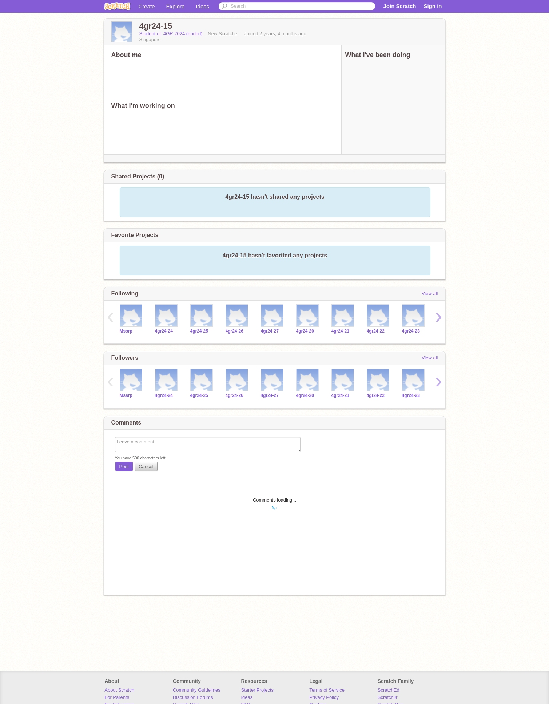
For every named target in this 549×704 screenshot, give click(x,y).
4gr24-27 (270, 331)
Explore (175, 6)
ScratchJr (388, 697)
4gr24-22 (376, 331)
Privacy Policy (324, 697)
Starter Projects (257, 690)
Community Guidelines (196, 690)
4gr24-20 (305, 331)
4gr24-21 (340, 331)
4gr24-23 (411, 331)
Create (147, 6)
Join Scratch (399, 6)
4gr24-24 (164, 331)
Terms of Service (327, 690)
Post (124, 466)
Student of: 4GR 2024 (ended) (171, 33)
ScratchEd (388, 690)
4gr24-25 (199, 331)
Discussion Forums (193, 697)
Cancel (146, 466)
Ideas (202, 6)
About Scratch (119, 690)
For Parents (116, 697)
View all (430, 293)
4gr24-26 (234, 331)
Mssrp (126, 331)
